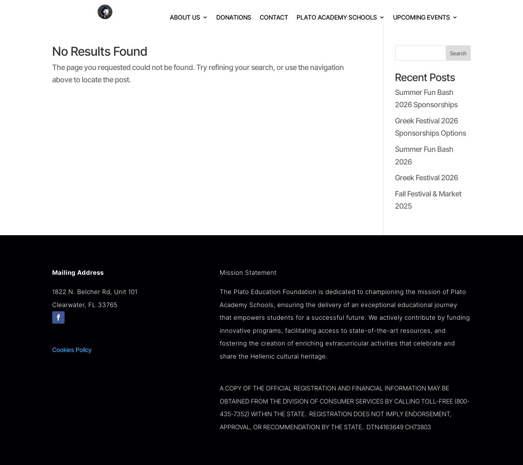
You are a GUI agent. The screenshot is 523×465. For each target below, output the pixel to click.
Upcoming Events (421, 18)
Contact (274, 18)
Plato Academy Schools (337, 18)
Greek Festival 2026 (426, 177)
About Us (185, 18)
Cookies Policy (71, 350)
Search (458, 53)
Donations (233, 18)
